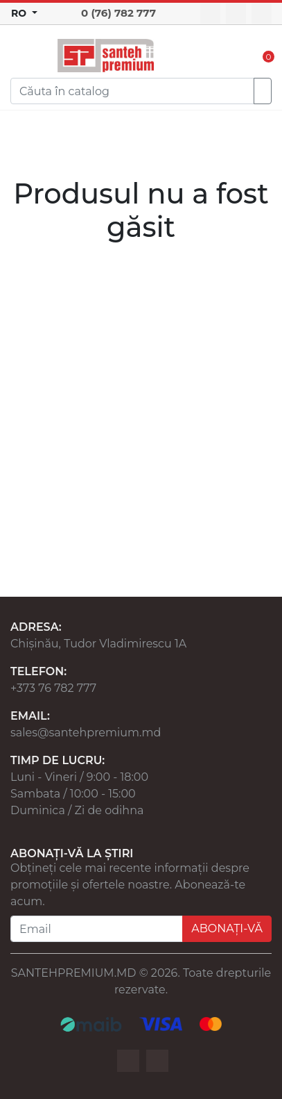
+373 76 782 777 (53, 688)
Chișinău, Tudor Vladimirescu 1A (98, 643)
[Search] (132, 91)
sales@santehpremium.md (85, 732)
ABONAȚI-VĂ (227, 928)
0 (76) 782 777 (118, 12)
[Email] (96, 929)
